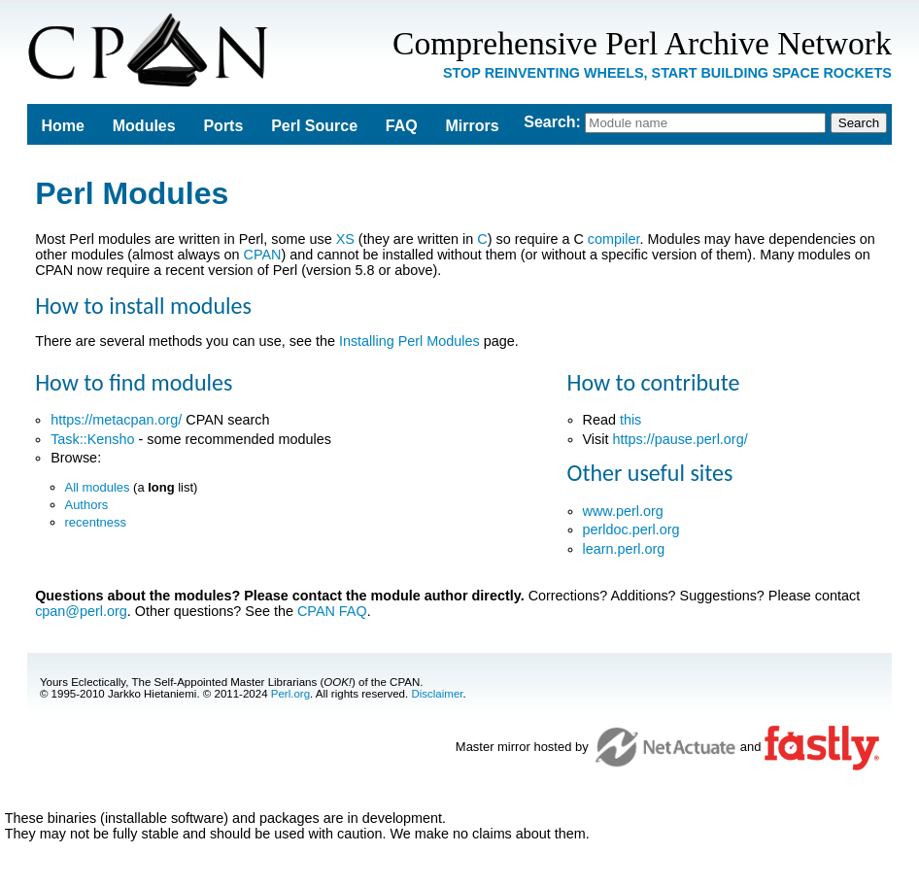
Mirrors (472, 126)
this (630, 419)
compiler (614, 239)
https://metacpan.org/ (116, 419)
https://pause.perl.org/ (679, 439)
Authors (87, 504)
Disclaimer (436, 694)
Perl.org (290, 694)
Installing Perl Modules (409, 341)
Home (63, 126)
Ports (223, 126)
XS (345, 239)
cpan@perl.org (81, 611)
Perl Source (314, 126)
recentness (95, 522)
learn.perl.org (624, 549)
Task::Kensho (92, 439)
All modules (97, 487)
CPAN (263, 254)
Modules (144, 126)
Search (549, 122)
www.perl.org (623, 511)
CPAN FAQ (332, 611)
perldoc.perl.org (631, 529)
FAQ (402, 126)
